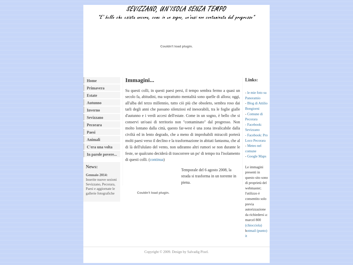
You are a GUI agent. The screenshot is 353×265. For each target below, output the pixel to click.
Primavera (95, 88)
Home (92, 81)
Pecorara (94, 125)
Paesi (91, 132)
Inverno (93, 110)
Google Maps (256, 156)
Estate (92, 95)
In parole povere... (102, 154)
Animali (93, 140)
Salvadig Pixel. (198, 252)
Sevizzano (95, 117)
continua (156, 159)
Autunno (94, 103)
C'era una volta (100, 147)
